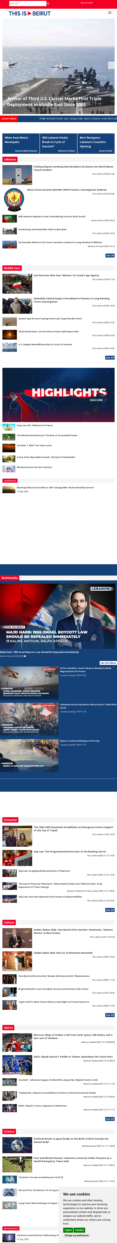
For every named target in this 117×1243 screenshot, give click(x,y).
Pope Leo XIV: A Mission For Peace (35, 425)
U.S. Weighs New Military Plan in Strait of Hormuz (45, 344)
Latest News (9, 118)
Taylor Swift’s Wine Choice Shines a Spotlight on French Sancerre (53, 1001)
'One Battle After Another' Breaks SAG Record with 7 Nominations (54, 976)
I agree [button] (68, 1230)
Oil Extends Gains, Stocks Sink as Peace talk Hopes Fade (48, 331)
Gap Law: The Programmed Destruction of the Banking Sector (70, 851)
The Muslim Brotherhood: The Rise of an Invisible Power (47, 435)
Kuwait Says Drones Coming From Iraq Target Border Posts (50, 318)
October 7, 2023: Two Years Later (34, 445)
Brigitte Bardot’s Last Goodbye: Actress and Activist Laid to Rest (53, 988)
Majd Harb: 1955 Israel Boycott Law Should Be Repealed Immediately (39, 652)
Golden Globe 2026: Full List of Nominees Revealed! (63, 952)
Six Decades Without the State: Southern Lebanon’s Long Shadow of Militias (60, 242)
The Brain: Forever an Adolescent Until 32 (40, 1177)
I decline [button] (79, 1230)
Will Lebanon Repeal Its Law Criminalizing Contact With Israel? (52, 216)
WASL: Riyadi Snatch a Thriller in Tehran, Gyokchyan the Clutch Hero (73, 1056)
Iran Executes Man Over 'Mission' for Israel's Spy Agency (66, 275)
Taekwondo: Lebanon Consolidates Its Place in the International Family (57, 1092)
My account (87, 2)
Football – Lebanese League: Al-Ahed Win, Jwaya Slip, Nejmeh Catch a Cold (58, 1079)
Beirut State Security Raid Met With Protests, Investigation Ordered (66, 189)
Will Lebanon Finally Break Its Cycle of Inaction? (55, 142)
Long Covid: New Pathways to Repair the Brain (43, 1203)
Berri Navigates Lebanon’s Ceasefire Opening (93, 142)
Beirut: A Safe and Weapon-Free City (79, 740)
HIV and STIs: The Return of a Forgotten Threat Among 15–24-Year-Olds (56, 1190)
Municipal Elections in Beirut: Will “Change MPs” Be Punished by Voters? (55, 487)
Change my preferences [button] (77, 1235)
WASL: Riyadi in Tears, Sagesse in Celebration (42, 1105)
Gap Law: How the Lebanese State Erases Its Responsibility (50, 896)
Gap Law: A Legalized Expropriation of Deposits (44, 870)
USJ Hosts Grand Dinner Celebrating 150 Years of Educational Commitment (57, 1235)
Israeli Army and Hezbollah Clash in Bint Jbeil (42, 229)
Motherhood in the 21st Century (34, 467)
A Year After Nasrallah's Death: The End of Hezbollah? (46, 457)
